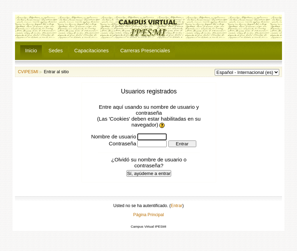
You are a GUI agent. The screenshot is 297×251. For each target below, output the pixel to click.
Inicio (31, 50)
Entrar (176, 205)
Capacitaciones (91, 50)
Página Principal (148, 214)
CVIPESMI (28, 71)
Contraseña (122, 143)
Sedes (55, 50)
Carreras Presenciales (145, 50)
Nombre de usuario (113, 136)
